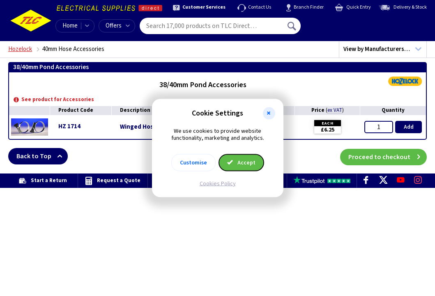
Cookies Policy (218, 183)
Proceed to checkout (387, 156)
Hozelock (20, 49)
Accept (241, 162)
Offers (118, 25)
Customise (193, 162)
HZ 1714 (69, 126)
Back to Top (42, 156)
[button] (269, 113)
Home (70, 25)
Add (409, 127)
